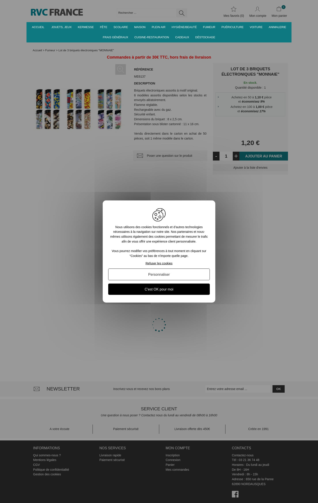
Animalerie (277, 27)
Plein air (158, 27)
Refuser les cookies (159, 263)
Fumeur (209, 27)
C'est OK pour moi (159, 289)
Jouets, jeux (61, 27)
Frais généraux (115, 37)
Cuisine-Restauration (151, 37)
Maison (140, 27)
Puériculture (232, 27)
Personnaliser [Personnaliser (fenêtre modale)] (159, 274)
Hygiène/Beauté (184, 27)
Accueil (38, 27)
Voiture (256, 27)
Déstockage (205, 37)
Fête (103, 27)
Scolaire (121, 27)
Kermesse (86, 27)
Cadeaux (182, 37)
